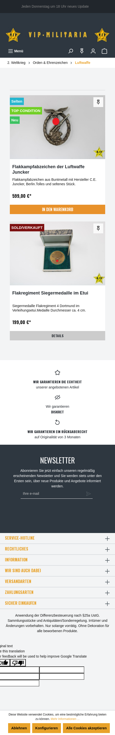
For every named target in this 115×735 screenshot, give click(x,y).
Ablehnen (19, 728)
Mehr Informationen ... (65, 719)
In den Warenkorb (57, 209)
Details (58, 335)
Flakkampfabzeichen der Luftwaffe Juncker (48, 169)
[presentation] (55, 513)
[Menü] (15, 51)
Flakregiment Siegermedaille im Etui (50, 293)
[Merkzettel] (81, 51)
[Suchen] (70, 51)
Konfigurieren (46, 728)
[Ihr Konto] (93, 51)
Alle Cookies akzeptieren (86, 728)
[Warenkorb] (104, 51)
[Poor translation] (18, 662)
